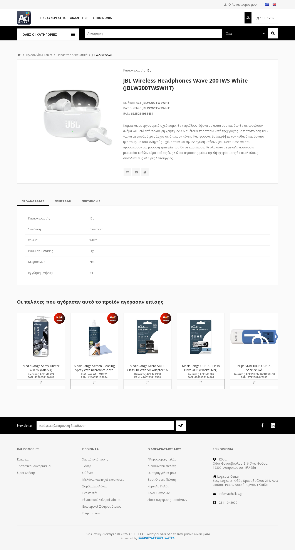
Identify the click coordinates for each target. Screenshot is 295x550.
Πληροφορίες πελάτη (163, 459)
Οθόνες (87, 473)
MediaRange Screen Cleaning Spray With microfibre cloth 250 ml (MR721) (94, 370)
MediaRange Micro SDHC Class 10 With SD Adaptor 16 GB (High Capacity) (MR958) (147, 370)
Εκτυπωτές (89, 493)
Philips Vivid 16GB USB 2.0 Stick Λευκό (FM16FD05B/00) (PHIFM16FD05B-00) (254, 372)
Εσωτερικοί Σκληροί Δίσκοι (101, 506)
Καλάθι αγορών (159, 493)
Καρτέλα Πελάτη (159, 486)
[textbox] (153, 33)
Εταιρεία (22, 459)
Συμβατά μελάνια (94, 486)
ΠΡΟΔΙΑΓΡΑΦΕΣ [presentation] (33, 201)
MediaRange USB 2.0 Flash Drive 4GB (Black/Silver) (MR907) (201, 370)
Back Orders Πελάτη (162, 479)
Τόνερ (86, 466)
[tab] (33, 201)
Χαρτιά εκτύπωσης (95, 459)
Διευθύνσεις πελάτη (162, 466)
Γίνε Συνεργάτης (53, 18)
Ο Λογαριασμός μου (242, 4)
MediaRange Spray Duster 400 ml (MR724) (41, 368)
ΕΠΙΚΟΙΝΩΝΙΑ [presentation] (91, 201)
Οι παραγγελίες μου (162, 473)
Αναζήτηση (79, 18)
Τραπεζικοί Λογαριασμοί (34, 466)
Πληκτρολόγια (92, 513)
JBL (148, 70)
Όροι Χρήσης (26, 473)
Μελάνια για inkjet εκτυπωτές (103, 479)
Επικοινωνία (102, 18)
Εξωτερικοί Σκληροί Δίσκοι (101, 500)
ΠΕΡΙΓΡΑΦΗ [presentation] (63, 201)
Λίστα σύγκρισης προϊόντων (167, 500)
